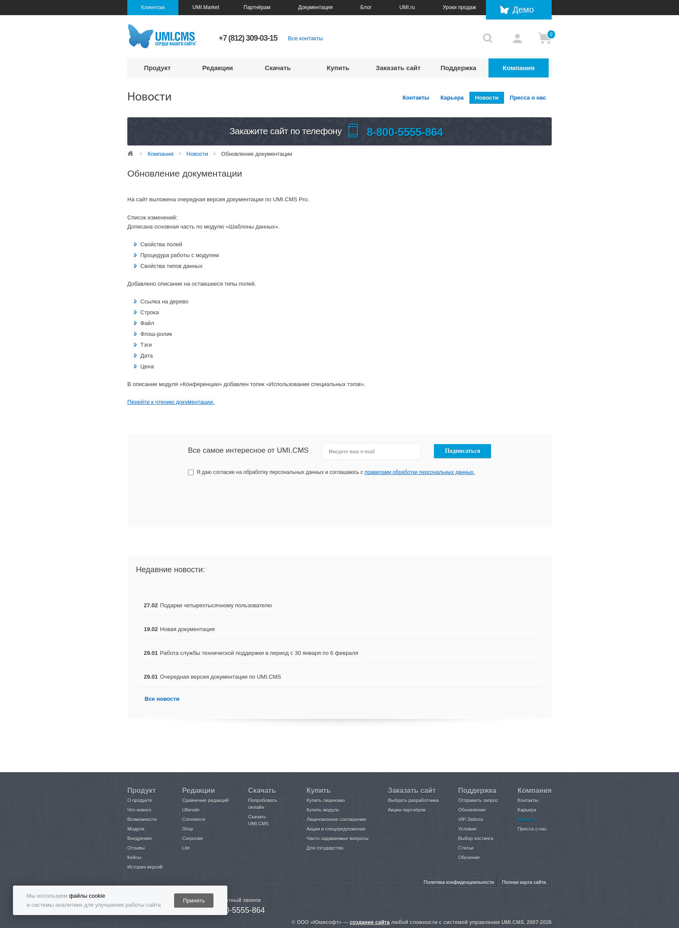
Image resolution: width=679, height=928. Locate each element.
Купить (338, 67)
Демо (523, 9)
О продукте (139, 800)
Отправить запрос (478, 800)
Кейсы (134, 857)
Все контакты (305, 38)
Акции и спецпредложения (336, 828)
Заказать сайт (398, 67)
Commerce (193, 819)
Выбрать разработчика (413, 800)
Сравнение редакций (205, 800)
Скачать (278, 67)
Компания (519, 67)
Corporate (192, 838)
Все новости (162, 699)
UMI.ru (407, 7)
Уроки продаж (459, 7)
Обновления (471, 809)
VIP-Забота (470, 819)
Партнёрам (256, 7)
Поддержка (458, 67)
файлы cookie (87, 896)
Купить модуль (323, 809)
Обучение (469, 857)
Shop (187, 828)
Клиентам (153, 7)
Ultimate (190, 809)
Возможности (142, 819)
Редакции (217, 67)
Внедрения (139, 838)
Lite (186, 848)
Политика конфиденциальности (459, 882)
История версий (144, 867)
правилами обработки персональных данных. (420, 472)
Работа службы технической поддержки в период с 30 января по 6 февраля (259, 653)
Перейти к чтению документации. (170, 402)
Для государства (325, 848)
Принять (194, 900)
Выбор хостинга (475, 838)
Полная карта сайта (524, 882)
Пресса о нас (528, 97)
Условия (467, 828)
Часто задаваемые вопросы (338, 838)
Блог (366, 7)
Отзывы (136, 848)
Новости (487, 97)
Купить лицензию (326, 800)
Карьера (452, 97)
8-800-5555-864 (237, 910)
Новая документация (187, 629)
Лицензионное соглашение (336, 819)
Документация (315, 7)
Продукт (157, 67)
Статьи (466, 848)
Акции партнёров (407, 809)
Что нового (139, 809)
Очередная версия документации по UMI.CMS (220, 676)
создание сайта (370, 922)
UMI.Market (205, 7)
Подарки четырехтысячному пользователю (216, 605)
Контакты (416, 97)
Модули (135, 828)
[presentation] (426, 502)
